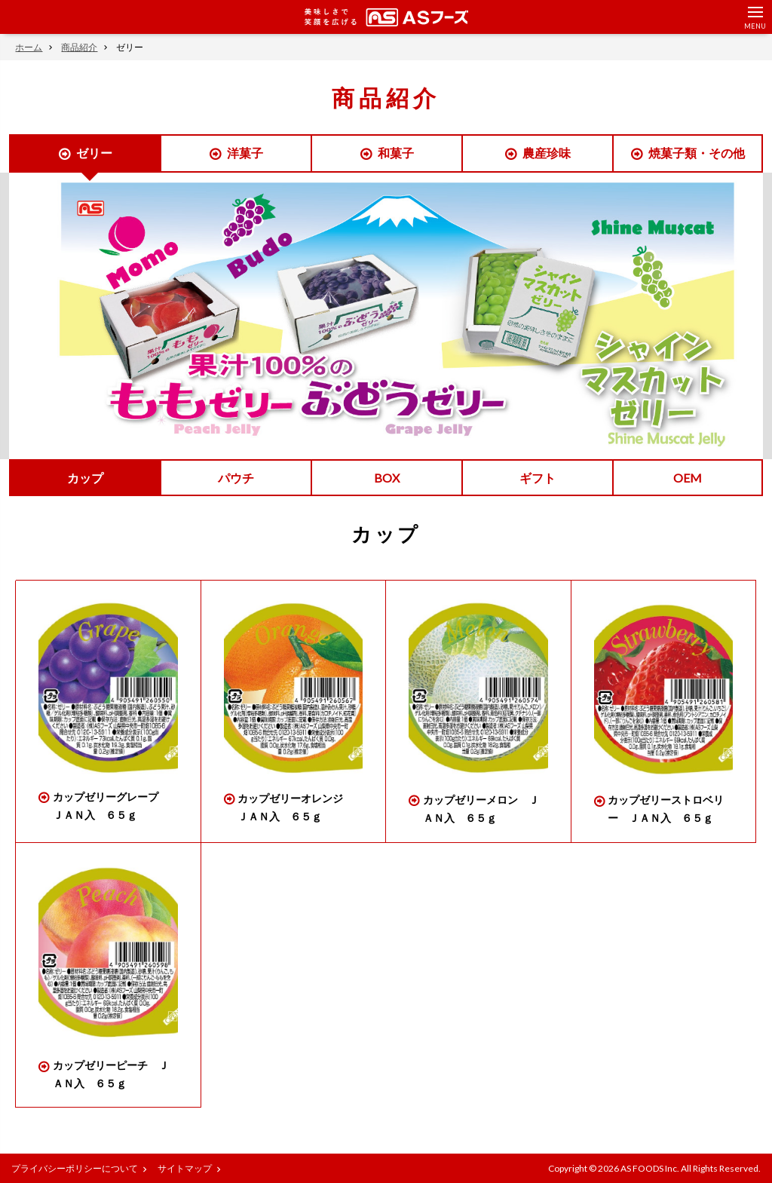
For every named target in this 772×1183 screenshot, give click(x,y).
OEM (687, 477)
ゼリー (94, 153)
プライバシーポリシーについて (74, 1168)
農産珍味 (546, 153)
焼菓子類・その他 (696, 153)
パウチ (236, 477)
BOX (387, 477)
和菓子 (396, 153)
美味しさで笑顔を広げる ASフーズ (386, 17)
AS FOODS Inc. (649, 1168)
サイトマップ (185, 1168)
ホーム (28, 47)
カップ (85, 477)
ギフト (537, 477)
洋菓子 (245, 153)
